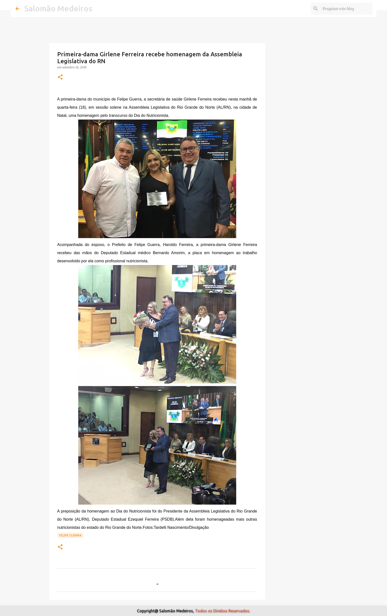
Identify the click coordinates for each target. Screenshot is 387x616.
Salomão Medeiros (58, 8)
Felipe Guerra (70, 535)
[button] (60, 77)
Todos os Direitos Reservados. (222, 611)
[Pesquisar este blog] (346, 9)
